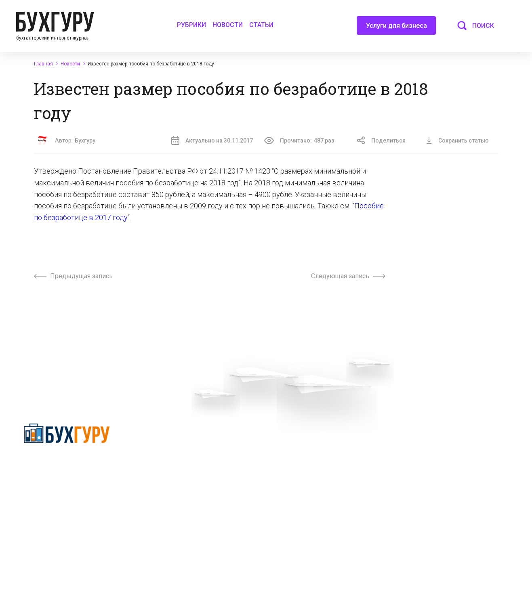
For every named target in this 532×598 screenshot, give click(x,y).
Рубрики (191, 25)
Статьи (261, 25)
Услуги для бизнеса (396, 28)
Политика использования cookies (320, 489)
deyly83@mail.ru (305, 553)
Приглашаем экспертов (182, 454)
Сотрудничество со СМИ (308, 454)
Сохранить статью (457, 140)
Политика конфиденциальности (66, 465)
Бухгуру (85, 140)
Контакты (164, 483)
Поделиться (381, 140)
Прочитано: (299, 140)
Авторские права (424, 454)
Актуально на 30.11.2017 (212, 140)
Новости (227, 25)
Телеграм (164, 468)
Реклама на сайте (424, 439)
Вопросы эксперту (175, 439)
